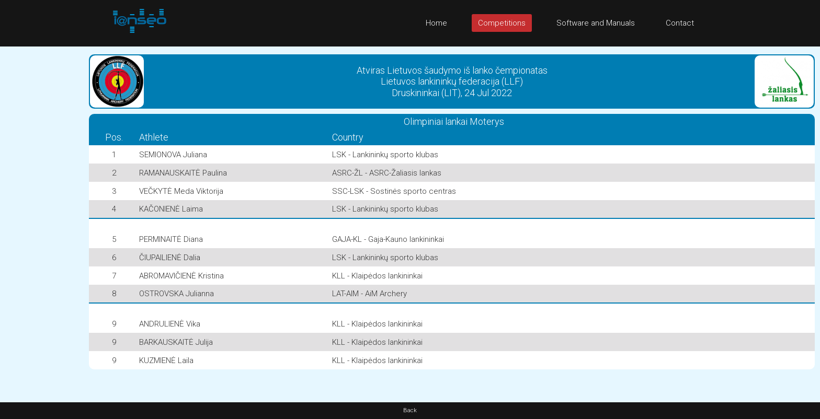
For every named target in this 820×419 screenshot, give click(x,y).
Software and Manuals (595, 23)
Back (410, 410)
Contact (680, 23)
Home (436, 23)
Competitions (502, 23)
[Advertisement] (42, 203)
